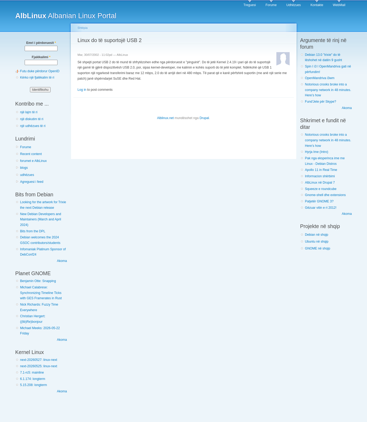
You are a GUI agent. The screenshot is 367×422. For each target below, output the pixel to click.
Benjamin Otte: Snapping (38, 281)
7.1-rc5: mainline (32, 372)
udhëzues (27, 175)
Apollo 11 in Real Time (321, 170)
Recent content (31, 154)
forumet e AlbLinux (33, 161)
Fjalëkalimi (41, 57)
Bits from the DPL (32, 231)
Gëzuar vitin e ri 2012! (321, 208)
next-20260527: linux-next (38, 360)
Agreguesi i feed (31, 182)
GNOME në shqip (317, 248)
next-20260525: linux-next (38, 366)
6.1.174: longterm (32, 379)
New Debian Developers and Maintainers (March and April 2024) (40, 219)
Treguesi (250, 5)
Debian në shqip (316, 235)
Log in (82, 90)
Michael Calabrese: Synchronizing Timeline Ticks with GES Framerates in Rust (41, 292)
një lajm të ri (29, 112)
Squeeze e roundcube (321, 189)
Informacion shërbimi (320, 176)
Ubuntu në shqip (317, 241)
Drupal (204, 118)
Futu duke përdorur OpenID (40, 71)
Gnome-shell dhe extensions (325, 195)
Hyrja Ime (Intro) (316, 152)
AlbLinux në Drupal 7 (320, 182)
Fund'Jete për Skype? (320, 101)
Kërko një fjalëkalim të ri (37, 77)
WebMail (339, 5)
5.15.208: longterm (33, 385)
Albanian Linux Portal (66, 16)
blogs (24, 168)
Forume (271, 5)
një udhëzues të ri (33, 126)
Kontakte (317, 5)
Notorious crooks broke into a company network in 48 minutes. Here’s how (328, 90)
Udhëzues (293, 5)
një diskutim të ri (31, 119)
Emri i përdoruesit (41, 43)
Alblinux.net (165, 118)
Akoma (62, 261)
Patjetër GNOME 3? (319, 201)
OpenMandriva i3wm (319, 78)
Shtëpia (83, 27)
